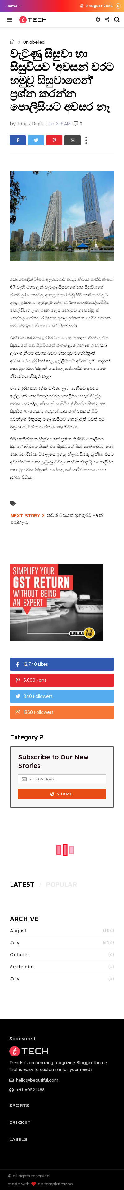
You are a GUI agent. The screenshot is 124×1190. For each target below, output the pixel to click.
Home (13, 5)
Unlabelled (34, 42)
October (19, 954)
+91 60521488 (27, 1090)
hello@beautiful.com (33, 1080)
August (18, 930)
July (15, 942)
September (22, 967)
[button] (12, 6)
